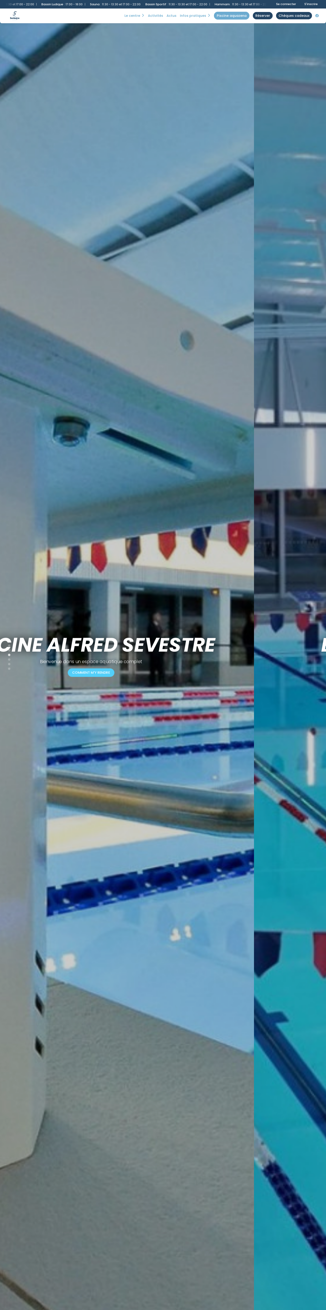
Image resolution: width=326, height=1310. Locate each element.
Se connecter (286, 4)
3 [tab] (7, 654)
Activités (155, 15)
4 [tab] (7, 658)
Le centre (132, 15)
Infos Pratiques (193, 15)
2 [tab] (7, 649)
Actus (171, 15)
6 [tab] (7, 667)
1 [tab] (7, 644)
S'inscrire (311, 4)
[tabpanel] (163, 655)
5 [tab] (7, 663)
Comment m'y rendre (163, 672)
